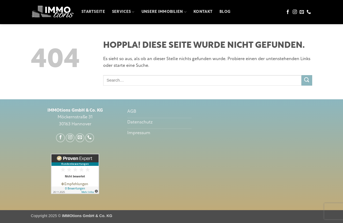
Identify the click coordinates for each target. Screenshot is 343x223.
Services (123, 11)
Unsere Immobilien (164, 11)
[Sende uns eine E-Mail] (302, 12)
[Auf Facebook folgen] (288, 12)
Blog (224, 12)
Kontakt (202, 12)
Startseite (93, 12)
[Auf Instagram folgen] (295, 12)
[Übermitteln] (306, 80)
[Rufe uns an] (309, 12)
